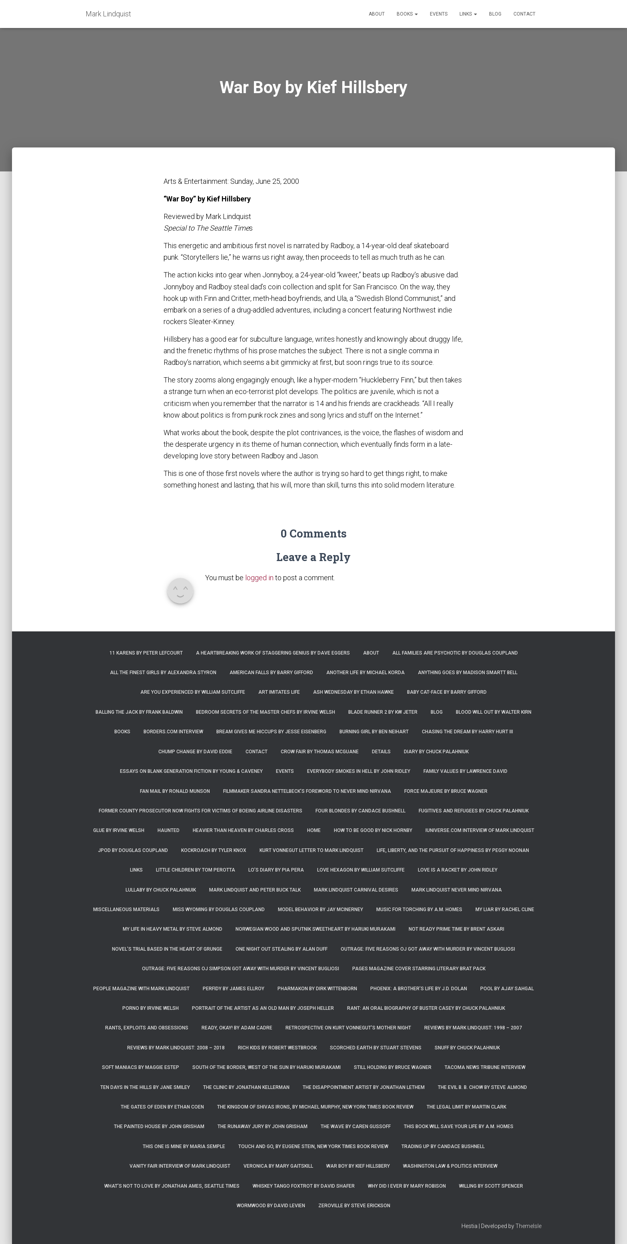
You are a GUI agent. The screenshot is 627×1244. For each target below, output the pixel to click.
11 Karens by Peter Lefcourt (146, 653)
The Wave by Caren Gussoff (356, 1126)
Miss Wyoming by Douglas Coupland (219, 909)
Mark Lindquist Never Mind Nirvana (456, 890)
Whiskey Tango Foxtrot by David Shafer (304, 1186)
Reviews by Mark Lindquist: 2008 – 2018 (176, 1048)
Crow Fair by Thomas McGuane (320, 751)
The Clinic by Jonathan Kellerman (246, 1087)
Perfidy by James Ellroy (233, 988)
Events (438, 14)
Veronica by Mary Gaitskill (278, 1166)
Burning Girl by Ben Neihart (374, 731)
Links (468, 14)
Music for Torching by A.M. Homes (419, 909)
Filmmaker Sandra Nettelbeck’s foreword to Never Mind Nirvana (307, 791)
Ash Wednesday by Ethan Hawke (353, 692)
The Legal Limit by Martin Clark (466, 1107)
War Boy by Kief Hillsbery (358, 1166)
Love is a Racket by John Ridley (457, 870)
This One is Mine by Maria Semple (184, 1146)
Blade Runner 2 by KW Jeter (382, 712)
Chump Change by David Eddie (195, 751)
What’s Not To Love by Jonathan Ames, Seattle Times (172, 1186)
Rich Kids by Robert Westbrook (277, 1048)
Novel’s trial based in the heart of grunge (167, 949)
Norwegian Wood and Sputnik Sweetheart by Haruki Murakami (315, 929)
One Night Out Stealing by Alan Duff (281, 949)
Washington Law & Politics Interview (450, 1166)
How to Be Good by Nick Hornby (373, 830)
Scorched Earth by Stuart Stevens (375, 1048)
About (377, 14)
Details (381, 751)
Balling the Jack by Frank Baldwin (139, 712)
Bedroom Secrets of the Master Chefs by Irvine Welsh (265, 712)
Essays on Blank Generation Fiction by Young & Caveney (191, 771)
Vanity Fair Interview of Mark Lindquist (180, 1166)
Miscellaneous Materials (126, 909)
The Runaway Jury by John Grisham (263, 1126)
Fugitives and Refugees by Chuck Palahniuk (474, 811)
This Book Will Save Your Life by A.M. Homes (458, 1126)
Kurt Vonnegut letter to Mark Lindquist (311, 850)
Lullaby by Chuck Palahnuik (161, 890)
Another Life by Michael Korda (365, 672)
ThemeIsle (528, 1226)
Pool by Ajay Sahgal (507, 988)
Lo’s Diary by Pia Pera (276, 870)
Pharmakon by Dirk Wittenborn (317, 988)
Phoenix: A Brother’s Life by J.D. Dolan (418, 988)
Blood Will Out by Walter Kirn (493, 712)
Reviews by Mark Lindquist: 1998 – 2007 (473, 1028)
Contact (524, 14)
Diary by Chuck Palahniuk (436, 751)
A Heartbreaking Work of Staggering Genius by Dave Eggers (273, 653)
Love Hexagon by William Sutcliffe (361, 870)
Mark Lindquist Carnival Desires (356, 890)
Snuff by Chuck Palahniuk (467, 1048)
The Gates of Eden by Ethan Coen (162, 1107)
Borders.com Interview (173, 731)
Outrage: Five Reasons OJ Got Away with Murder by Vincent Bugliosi (428, 949)
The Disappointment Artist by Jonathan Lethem (364, 1087)
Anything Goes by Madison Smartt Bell (467, 672)
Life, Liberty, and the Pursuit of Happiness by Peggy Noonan (453, 850)
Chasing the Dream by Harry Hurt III (467, 731)
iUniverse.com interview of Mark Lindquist (479, 830)
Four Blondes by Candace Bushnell (360, 811)
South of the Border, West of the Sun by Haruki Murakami (266, 1067)
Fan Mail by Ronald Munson (175, 791)
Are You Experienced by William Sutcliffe (192, 692)
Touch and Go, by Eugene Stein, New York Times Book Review (313, 1146)
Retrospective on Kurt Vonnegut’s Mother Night (348, 1028)
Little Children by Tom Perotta (195, 870)
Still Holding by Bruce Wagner (392, 1067)
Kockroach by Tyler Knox (213, 850)
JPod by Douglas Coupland (133, 850)
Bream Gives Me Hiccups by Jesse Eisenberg (271, 731)
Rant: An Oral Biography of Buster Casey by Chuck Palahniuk (426, 1008)
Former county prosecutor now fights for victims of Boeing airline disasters (200, 811)
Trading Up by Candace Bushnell (443, 1146)
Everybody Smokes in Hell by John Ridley (358, 771)
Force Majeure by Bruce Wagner (445, 791)
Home (314, 830)
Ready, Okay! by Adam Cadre (237, 1028)
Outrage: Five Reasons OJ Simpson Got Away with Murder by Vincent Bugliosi (240, 968)
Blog (495, 14)
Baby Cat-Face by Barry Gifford (447, 692)
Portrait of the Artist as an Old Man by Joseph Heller (263, 1008)
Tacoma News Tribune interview (485, 1067)
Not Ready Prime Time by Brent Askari (456, 929)
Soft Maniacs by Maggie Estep (140, 1067)
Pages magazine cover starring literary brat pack (418, 968)
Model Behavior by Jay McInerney (320, 909)
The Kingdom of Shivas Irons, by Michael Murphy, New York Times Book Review (315, 1107)
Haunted (169, 830)
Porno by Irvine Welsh (150, 1008)
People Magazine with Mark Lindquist (141, 988)
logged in (259, 577)
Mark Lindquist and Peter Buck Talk (255, 890)
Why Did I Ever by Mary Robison (407, 1186)
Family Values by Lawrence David (465, 771)
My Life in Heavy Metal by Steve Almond (172, 929)
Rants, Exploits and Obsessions (146, 1028)
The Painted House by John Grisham (159, 1126)
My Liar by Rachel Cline (504, 909)
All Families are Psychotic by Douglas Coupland (455, 653)
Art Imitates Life (279, 692)
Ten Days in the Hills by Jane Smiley (145, 1087)
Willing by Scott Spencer (491, 1186)
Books (407, 14)
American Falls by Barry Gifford (271, 672)
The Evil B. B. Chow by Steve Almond (482, 1087)
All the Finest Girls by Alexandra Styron (163, 672)
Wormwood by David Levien (271, 1205)
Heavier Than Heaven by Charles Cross (243, 830)
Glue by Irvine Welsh (118, 830)
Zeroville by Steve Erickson (354, 1205)
